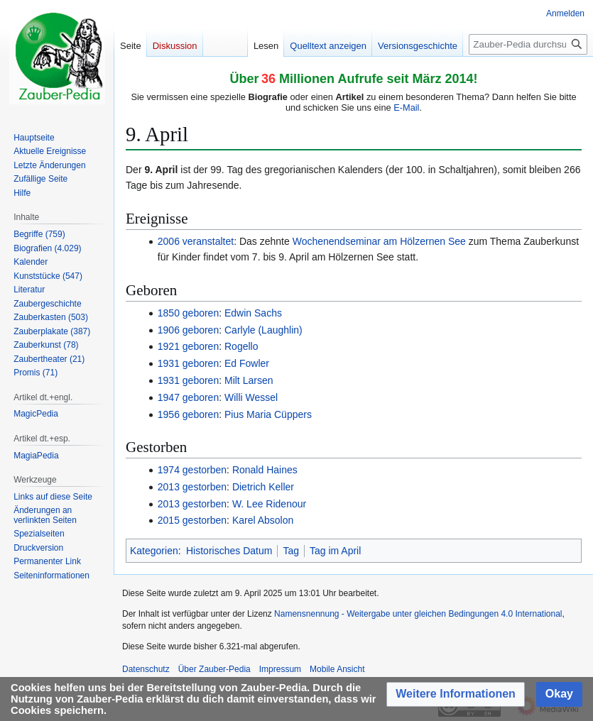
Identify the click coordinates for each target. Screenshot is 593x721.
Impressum (280, 669)
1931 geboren (188, 363)
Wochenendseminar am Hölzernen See (379, 241)
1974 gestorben (192, 469)
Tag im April (335, 550)
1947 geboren (188, 397)
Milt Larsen (248, 380)
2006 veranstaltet (196, 241)
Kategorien (154, 550)
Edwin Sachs (253, 313)
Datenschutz (146, 669)
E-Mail (406, 107)
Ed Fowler (246, 363)
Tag (291, 550)
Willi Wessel (251, 397)
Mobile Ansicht (337, 669)
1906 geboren (188, 330)
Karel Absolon (262, 520)
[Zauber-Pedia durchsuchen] (528, 44)
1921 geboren (188, 346)
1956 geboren (188, 414)
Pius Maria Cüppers (268, 414)
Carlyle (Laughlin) (263, 330)
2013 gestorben (192, 486)
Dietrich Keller (263, 486)
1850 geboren (188, 313)
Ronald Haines (265, 469)
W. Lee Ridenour (269, 504)
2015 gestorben (192, 520)
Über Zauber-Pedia (214, 669)
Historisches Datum (229, 550)
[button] (455, 694)
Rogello (241, 346)
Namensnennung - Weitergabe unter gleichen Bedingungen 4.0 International (418, 614)
